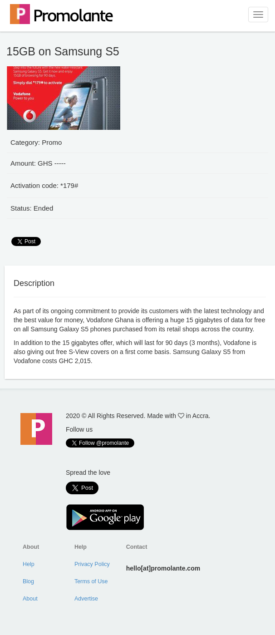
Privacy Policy (92, 564)
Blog (28, 581)
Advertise (86, 599)
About (30, 599)
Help (28, 564)
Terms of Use (91, 581)
